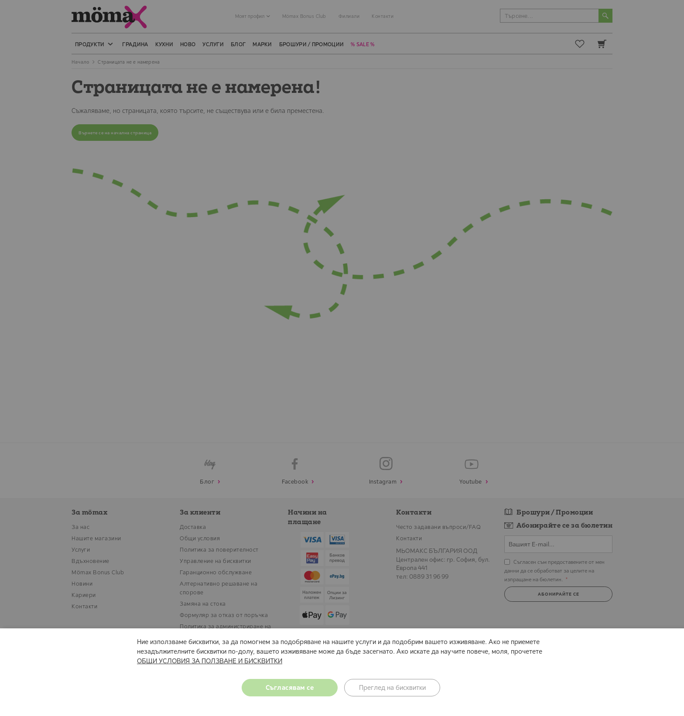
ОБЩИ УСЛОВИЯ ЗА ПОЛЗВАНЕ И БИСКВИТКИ (209, 661)
